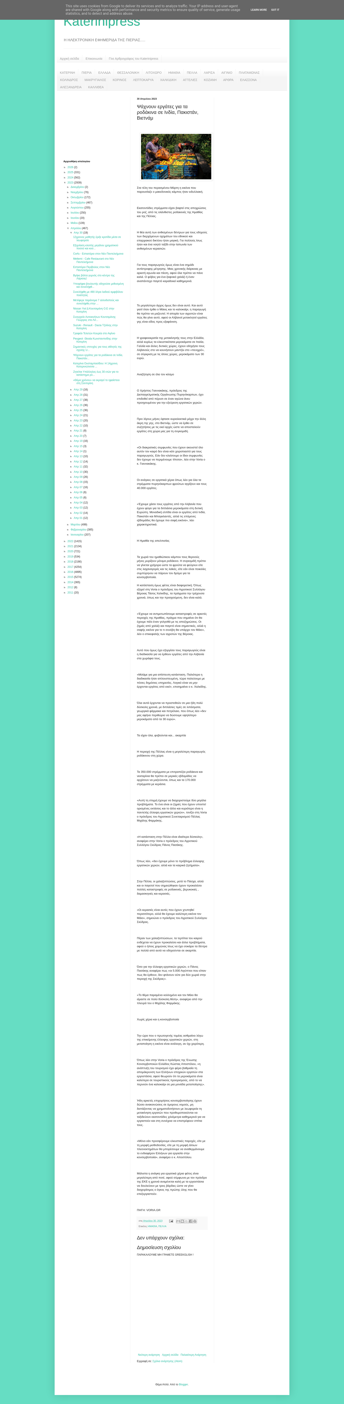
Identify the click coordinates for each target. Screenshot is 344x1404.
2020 (71, 551)
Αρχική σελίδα (69, 58)
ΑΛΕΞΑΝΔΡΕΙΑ (71, 87)
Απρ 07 (78, 487)
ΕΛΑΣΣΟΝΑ (248, 80)
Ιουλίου (75, 212)
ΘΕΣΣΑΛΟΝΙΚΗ (128, 72)
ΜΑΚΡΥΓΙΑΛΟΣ (95, 80)
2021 (71, 546)
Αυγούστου (77, 207)
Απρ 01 (78, 518)
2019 (71, 556)
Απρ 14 (78, 451)
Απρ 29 (78, 389)
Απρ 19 (78, 440)
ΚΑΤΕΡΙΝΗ (67, 72)
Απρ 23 (78, 420)
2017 (71, 566)
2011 (71, 592)
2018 (71, 561)
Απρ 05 (78, 497)
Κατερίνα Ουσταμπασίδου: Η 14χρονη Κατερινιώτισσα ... (95, 365)
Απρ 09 (78, 476)
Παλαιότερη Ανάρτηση (193, 1354)
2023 (71, 182)
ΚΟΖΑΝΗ (210, 80)
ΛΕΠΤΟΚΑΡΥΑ (143, 80)
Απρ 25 (78, 410)
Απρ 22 (78, 425)
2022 (71, 541)
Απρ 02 (78, 512)
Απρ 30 (78, 232)
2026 (71, 167)
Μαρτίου (76, 524)
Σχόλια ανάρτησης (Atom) (167, 1361)
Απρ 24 (78, 415)
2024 (71, 177)
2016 (71, 571)
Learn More (259, 9)
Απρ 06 (78, 492)
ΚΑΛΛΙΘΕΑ (96, 87)
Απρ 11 (78, 466)
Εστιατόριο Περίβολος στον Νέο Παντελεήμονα (91, 269)
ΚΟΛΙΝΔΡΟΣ (69, 80)
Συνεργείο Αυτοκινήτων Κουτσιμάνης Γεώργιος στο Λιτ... (94, 318)
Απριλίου (76, 228)
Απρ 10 (78, 471)
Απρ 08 (78, 482)
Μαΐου (75, 223)
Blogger (183, 1384)
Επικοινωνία (94, 58)
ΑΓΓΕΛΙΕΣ (190, 80)
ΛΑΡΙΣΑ (209, 72)
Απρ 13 (78, 456)
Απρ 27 (78, 399)
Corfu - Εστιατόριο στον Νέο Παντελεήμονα (98, 253)
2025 (71, 172)
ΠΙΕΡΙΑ (87, 72)
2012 (71, 587)
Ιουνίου (75, 217)
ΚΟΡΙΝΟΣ (120, 80)
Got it (275, 9)
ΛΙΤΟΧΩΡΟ (153, 72)
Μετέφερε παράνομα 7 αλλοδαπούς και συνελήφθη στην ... (96, 302)
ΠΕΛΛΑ (192, 72)
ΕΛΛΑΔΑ (104, 72)
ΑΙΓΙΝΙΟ (226, 72)
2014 (71, 582)
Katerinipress (101, 21)
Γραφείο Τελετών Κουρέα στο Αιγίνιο (94, 333)
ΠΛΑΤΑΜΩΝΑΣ (249, 72)
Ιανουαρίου (77, 534)
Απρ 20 (78, 435)
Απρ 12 (78, 461)
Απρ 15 (78, 446)
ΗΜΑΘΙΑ (174, 72)
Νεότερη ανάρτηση (149, 1354)
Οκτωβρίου (77, 197)
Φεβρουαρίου (79, 529)
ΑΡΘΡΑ (228, 80)
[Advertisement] (96, 124)
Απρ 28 (78, 394)
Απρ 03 (78, 507)
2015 (71, 577)
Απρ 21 (78, 430)
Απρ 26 (78, 405)
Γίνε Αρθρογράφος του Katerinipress (133, 58)
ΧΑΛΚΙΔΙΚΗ (168, 80)
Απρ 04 (78, 502)
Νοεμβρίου (77, 192)
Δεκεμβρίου (78, 187)
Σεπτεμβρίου (78, 202)
